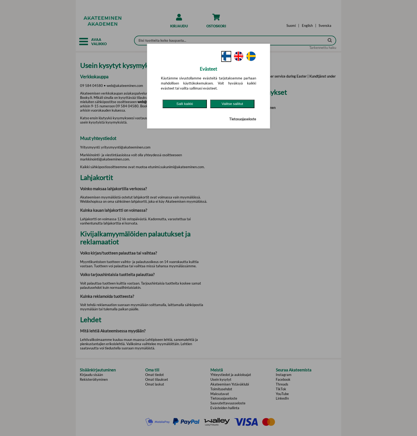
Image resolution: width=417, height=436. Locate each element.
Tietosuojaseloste (242, 119)
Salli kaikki (184, 104)
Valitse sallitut (232, 104)
